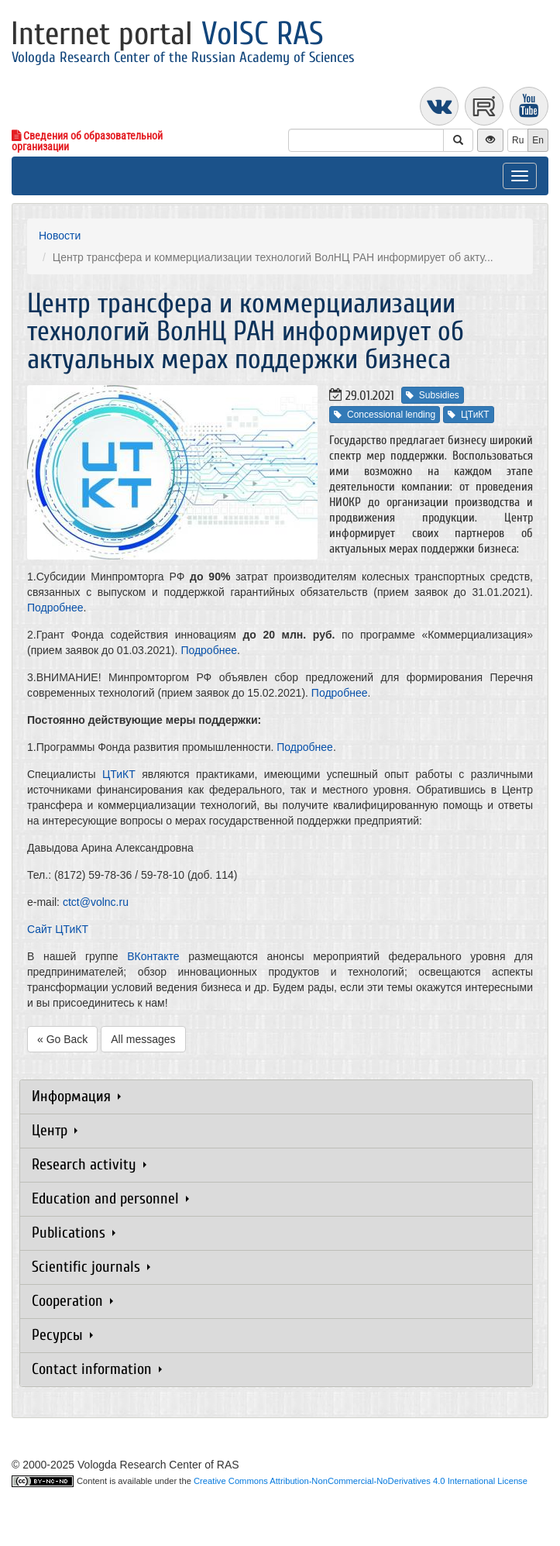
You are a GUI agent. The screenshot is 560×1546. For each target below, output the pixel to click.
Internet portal (167, 34)
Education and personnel (110, 1198)
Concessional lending (384, 414)
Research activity (89, 1164)
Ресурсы (62, 1335)
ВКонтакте (153, 956)
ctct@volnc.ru (96, 902)
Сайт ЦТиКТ (57, 929)
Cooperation (72, 1301)
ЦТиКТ (469, 414)
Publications (73, 1232)
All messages (143, 1039)
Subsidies (432, 395)
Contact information (97, 1369)
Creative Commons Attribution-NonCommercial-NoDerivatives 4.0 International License (360, 1481)
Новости (60, 235)
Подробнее (55, 607)
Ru (518, 140)
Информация (76, 1096)
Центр (54, 1130)
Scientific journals (91, 1267)
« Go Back (62, 1039)
